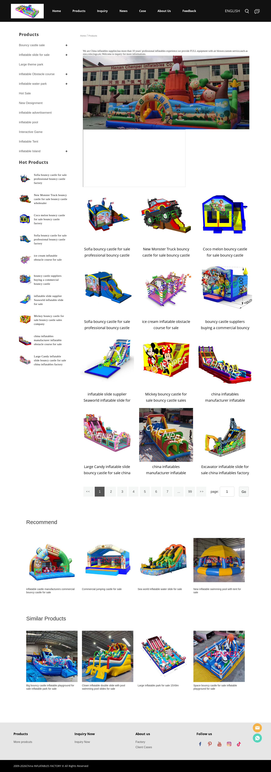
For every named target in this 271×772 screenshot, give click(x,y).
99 (190, 491)
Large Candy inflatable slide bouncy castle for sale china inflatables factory (50, 360)
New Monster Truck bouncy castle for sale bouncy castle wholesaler (50, 199)
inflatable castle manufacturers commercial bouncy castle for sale (50, 591)
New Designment (30, 103)
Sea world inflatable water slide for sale (160, 589)
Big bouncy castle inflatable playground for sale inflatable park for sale (50, 687)
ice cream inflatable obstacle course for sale (166, 324)
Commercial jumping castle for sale (102, 589)
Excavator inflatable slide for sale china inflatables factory (225, 469)
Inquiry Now (82, 741)
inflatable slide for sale (34, 55)
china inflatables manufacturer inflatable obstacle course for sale (48, 340)
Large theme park (31, 64)
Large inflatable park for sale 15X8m (158, 685)
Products (78, 11)
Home (56, 11)
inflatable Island (29, 151)
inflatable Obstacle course (37, 74)
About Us (164, 11)
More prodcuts (22, 741)
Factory (140, 741)
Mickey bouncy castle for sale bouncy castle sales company (49, 320)
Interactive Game (30, 132)
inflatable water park (33, 83)
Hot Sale (25, 93)
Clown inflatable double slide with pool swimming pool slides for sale (103, 687)
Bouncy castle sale (32, 45)
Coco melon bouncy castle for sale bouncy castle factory (49, 219)
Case (142, 11)
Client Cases (144, 747)
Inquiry (102, 11)
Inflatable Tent (28, 141)
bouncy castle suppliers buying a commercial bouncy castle (47, 279)
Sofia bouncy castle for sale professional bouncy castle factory (50, 178)
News (123, 11)
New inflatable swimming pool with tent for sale (217, 591)
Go (244, 492)
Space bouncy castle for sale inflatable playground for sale (215, 687)
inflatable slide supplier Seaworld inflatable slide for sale (48, 300)
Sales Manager (257, 727)
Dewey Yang (257, 738)
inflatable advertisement (35, 112)
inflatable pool (28, 122)
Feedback (189, 11)
